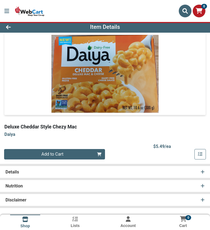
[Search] (185, 11)
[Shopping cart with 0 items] (199, 11)
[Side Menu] (6, 11)
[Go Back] (29, 26)
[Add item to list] (200, 154)
